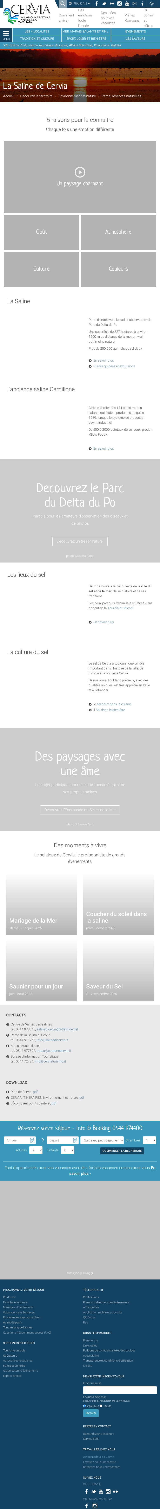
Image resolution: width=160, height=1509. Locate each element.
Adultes (21, 1150)
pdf (35, 1092)
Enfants (53, 1150)
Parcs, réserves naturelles (121, 96)
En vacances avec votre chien (22, 1317)
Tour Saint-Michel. (121, 608)
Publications (91, 1297)
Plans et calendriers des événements (106, 1302)
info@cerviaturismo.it (50, 1061)
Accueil (8, 96)
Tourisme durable (14, 1350)
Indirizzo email (92, 1383)
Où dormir (9, 1297)
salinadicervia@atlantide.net (57, 1029)
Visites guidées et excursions (114, 366)
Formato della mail (106, 1399)
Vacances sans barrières (18, 1312)
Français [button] (81, 3)
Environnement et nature (77, 96)
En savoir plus (103, 360)
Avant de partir (12, 1322)
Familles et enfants (15, 1302)
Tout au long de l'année (17, 1327)
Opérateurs (10, 1355)
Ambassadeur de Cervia (98, 1457)
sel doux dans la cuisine (114, 704)
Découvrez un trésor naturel (80, 541)
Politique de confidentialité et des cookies (109, 1350)
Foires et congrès (14, 1365)
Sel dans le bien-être (110, 710)
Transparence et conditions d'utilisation (108, 1360)
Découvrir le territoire (36, 96)
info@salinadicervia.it (52, 1040)
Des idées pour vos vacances (108, 18)
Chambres (133, 1140)
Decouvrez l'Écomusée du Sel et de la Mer (80, 809)
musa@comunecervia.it (54, 1051)
